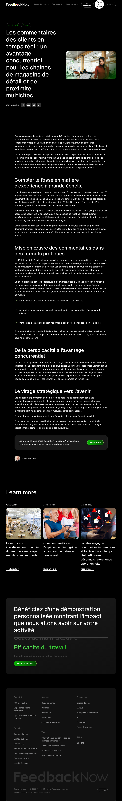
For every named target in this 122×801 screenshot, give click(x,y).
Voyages (45, 708)
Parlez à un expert (99, 4)
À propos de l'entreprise (87, 712)
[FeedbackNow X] (78, 742)
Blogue (80, 708)
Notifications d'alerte (51, 750)
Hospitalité (46, 712)
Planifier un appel (25, 663)
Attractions (46, 717)
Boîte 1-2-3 (19, 743)
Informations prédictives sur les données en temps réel (55, 739)
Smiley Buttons (21, 739)
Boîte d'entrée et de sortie (25, 748)
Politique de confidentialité (41, 792)
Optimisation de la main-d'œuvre (25, 717)
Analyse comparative (51, 755)
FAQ (78, 717)
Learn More (95, 442)
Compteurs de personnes (25, 753)
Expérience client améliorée (22, 709)
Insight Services (21, 763)
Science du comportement (53, 745)
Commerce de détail (50, 722)
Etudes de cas (83, 703)
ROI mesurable (20, 703)
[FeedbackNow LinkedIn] (82, 742)
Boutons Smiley (21, 734)
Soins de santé (48, 703)
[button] (42, 4)
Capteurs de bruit (22, 758)
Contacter (81, 722)
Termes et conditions (22, 792)
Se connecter (87, 4)
